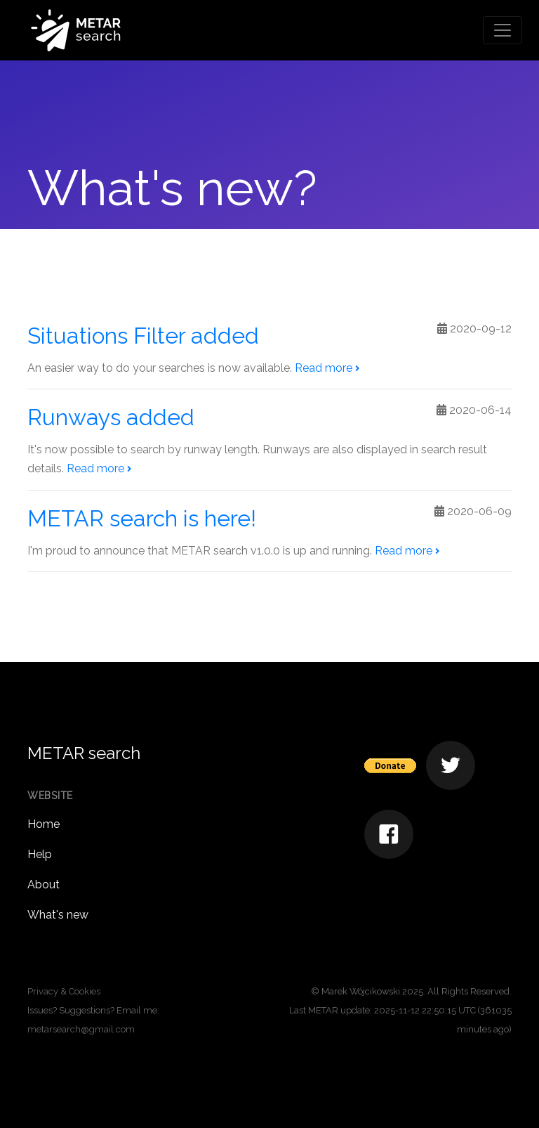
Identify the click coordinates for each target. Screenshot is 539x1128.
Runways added (110, 417)
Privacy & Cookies (63, 991)
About (43, 884)
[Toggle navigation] (502, 30)
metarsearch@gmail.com (81, 1029)
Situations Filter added (143, 336)
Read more (327, 368)
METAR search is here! (141, 518)
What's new (57, 914)
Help (39, 854)
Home (43, 824)
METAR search (83, 753)
